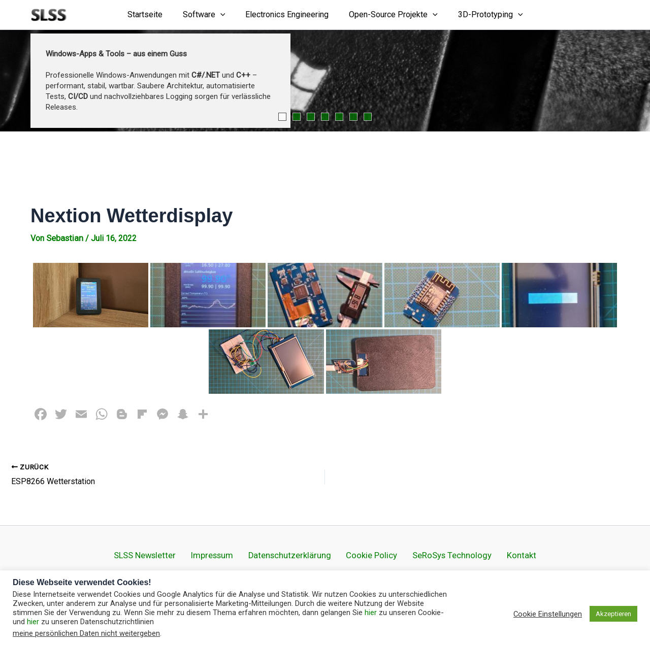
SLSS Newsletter (170, 554)
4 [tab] (325, 117)
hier (371, 612)
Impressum (229, 554)
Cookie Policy (367, 554)
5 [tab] (339, 117)
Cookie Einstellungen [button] (547, 614)
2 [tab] (296, 117)
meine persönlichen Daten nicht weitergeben (86, 633)
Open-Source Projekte (389, 14)
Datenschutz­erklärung (296, 554)
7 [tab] (368, 117)
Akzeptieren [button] (613, 614)
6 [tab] (353, 117)
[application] (224, 14)
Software (208, 14)
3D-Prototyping (482, 14)
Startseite (153, 14)
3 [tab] (311, 117)
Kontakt (497, 554)
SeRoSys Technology (438, 554)
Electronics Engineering (287, 14)
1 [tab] (282, 117)
